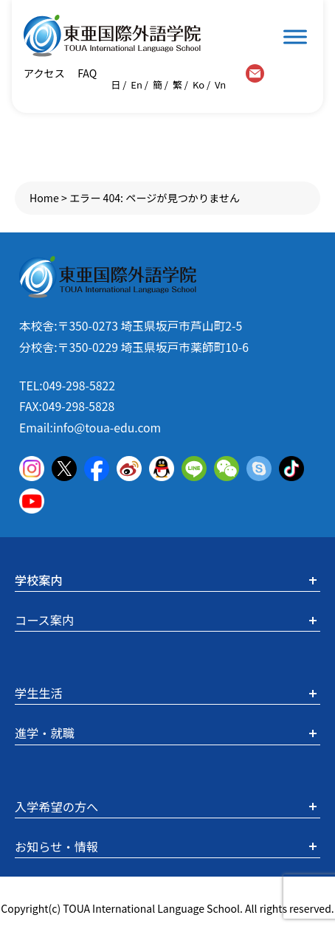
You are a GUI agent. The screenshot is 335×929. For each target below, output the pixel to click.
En (136, 84)
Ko (198, 84)
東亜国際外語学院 (112, 36)
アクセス (44, 73)
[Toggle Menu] (295, 37)
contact (255, 73)
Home (44, 197)
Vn (220, 84)
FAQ (86, 73)
